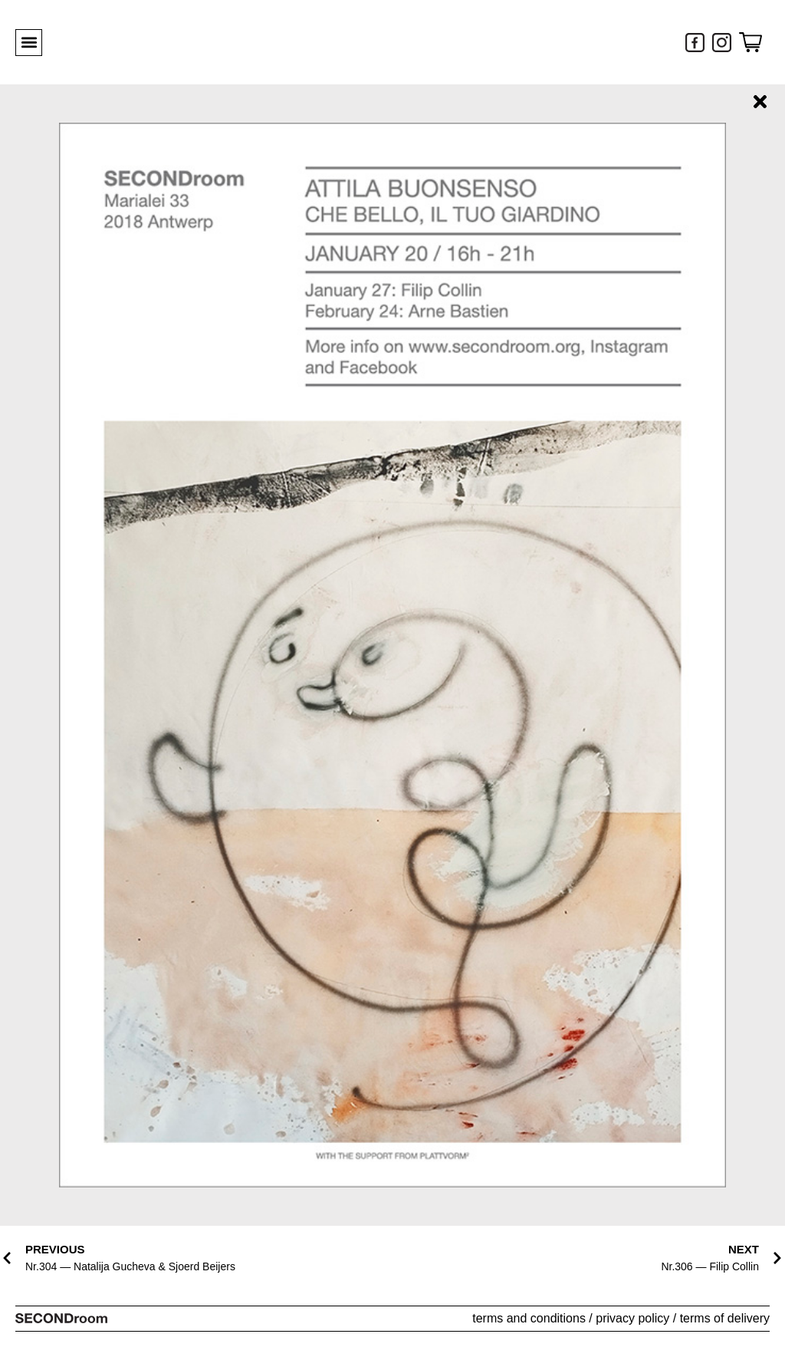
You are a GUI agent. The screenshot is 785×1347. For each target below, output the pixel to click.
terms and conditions (529, 1318)
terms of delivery (725, 1318)
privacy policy (632, 1318)
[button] (28, 42)
